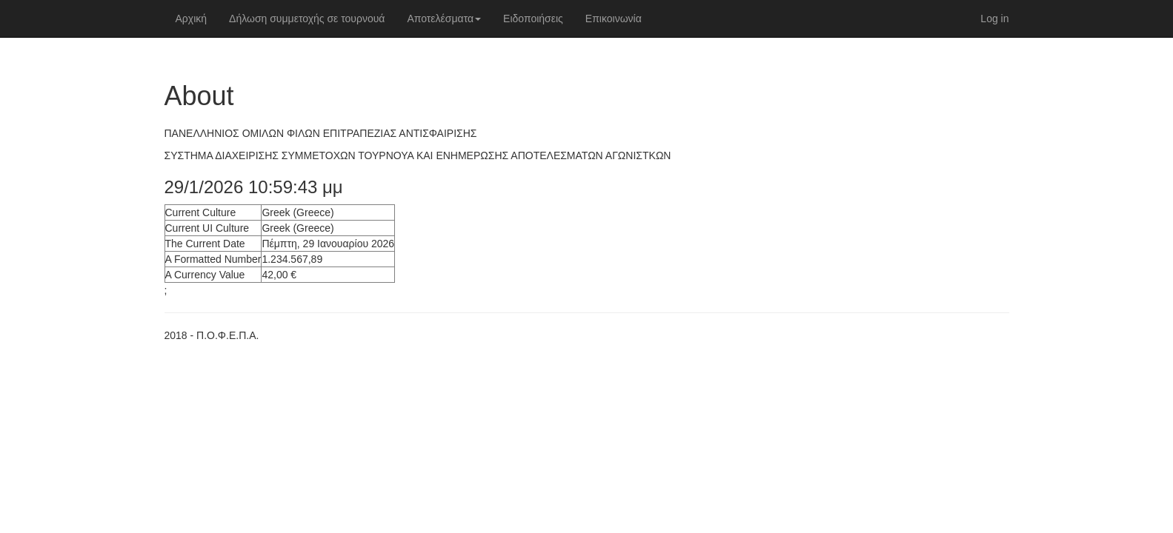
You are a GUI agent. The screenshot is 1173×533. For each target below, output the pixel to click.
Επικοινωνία (613, 18)
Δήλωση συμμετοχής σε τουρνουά (307, 18)
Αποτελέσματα (444, 18)
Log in (994, 18)
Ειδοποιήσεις (533, 18)
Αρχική (191, 18)
